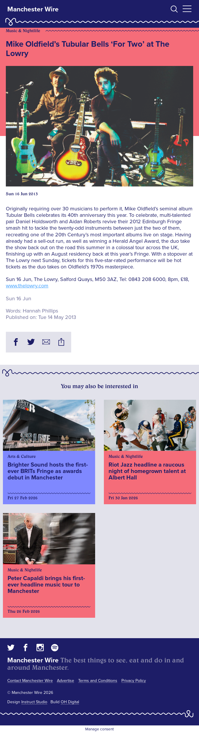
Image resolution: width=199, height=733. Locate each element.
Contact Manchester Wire (30, 680)
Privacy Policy (133, 680)
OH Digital (70, 701)
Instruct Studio (34, 701)
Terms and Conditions (97, 680)
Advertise (65, 680)
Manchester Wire (33, 9)
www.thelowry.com (27, 285)
